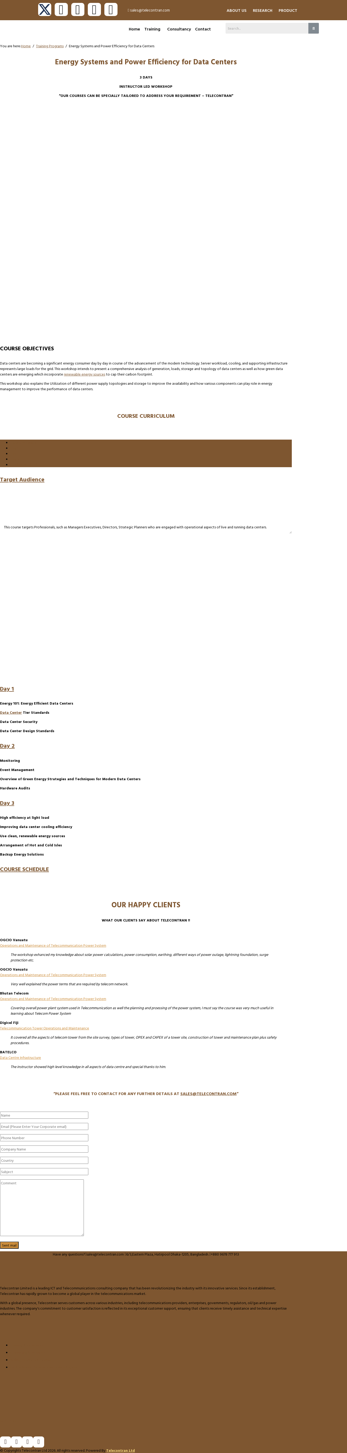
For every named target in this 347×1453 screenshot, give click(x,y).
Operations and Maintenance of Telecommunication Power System (53, 945)
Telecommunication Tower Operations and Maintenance (44, 1028)
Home (134, 29)
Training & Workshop (27, 1345)
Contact (203, 29)
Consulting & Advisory (28, 1352)
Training (152, 29)
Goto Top (8, 1420)
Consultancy (179, 29)
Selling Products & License (31, 1359)
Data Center (11, 712)
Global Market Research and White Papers (44, 1367)
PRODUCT (288, 10)
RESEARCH (262, 10)
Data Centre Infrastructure (20, 1057)
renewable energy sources (84, 374)
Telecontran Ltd (120, 1450)
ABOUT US (237, 10)
